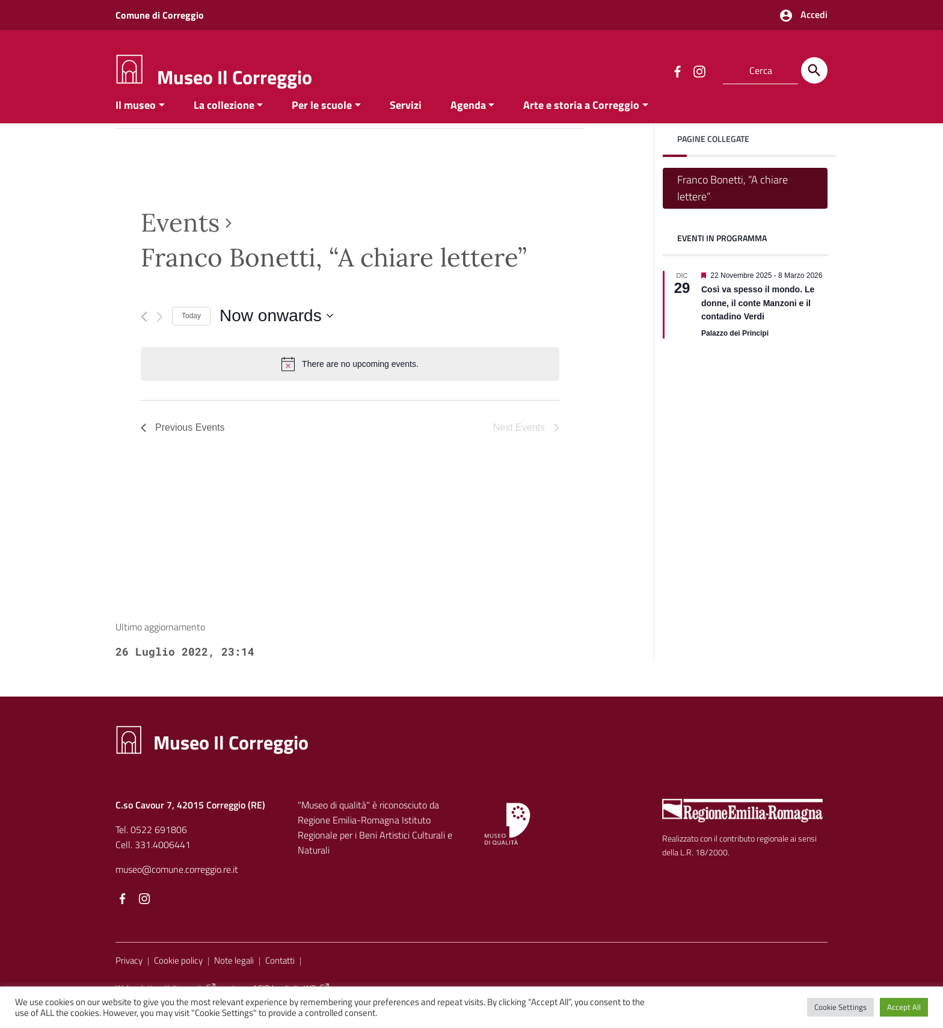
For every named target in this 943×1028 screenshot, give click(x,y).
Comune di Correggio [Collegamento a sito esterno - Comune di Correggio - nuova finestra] (159, 15)
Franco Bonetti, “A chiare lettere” (732, 199)
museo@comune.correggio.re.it (176, 880)
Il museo (135, 116)
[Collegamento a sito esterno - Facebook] (677, 70)
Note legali (234, 972)
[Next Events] (159, 328)
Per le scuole (322, 116)
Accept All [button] (904, 1007)
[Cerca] (814, 70)
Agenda (468, 116)
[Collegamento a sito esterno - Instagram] (699, 70)
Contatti (280, 972)
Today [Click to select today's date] (191, 328)
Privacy (129, 972)
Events (180, 234)
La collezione (224, 116)
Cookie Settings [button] (840, 1007)
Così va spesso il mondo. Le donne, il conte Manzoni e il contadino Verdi (757, 315)
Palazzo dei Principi (735, 345)
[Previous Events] (144, 328)
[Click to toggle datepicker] (276, 328)
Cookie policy (178, 972)
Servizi (406, 116)
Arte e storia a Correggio (581, 116)
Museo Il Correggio (234, 77)
